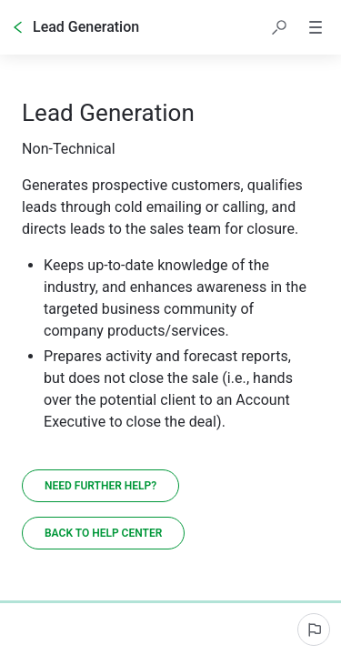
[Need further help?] (100, 485)
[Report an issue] (313, 629)
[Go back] (18, 27)
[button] (279, 27)
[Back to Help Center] (103, 533)
